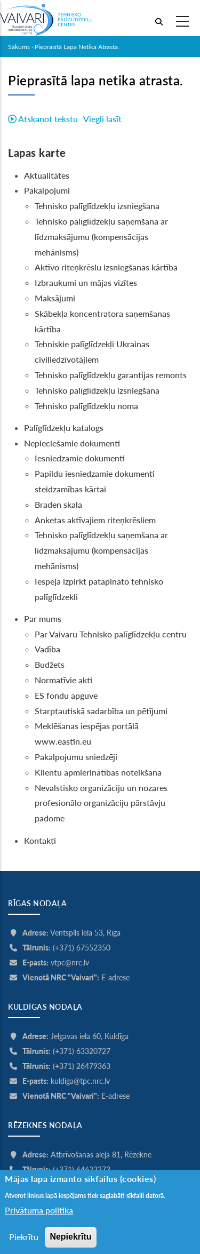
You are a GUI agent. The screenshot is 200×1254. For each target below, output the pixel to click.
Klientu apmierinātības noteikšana (98, 772)
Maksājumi (55, 298)
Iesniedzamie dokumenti (80, 458)
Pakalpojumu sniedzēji (76, 757)
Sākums (19, 47)
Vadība (47, 649)
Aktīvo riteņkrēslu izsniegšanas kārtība (106, 267)
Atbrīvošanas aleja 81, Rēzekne (101, 1154)
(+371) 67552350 (81, 947)
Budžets (50, 664)
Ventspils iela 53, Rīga (85, 932)
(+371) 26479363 (81, 1066)
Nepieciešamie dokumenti (72, 443)
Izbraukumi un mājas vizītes (86, 282)
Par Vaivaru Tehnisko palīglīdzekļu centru (111, 634)
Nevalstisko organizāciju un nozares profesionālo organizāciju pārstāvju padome (101, 803)
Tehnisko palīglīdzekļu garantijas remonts (111, 375)
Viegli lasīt (102, 119)
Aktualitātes (46, 175)
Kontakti (41, 840)
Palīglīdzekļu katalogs (63, 427)
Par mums (42, 618)
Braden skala (58, 504)
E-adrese (115, 977)
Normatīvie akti (63, 680)
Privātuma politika (39, 1226)
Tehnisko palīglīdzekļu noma (86, 406)
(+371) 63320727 (81, 1051)
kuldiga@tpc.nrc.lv (80, 1080)
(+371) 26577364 (81, 1184)
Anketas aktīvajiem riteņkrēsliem (95, 520)
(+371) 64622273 (81, 1169)
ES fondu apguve (66, 695)
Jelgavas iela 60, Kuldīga (90, 1036)
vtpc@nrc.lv (70, 962)
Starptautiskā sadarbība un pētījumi (101, 711)
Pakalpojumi (47, 190)
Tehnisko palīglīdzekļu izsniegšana (97, 206)
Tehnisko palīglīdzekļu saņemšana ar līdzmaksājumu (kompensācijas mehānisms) (101, 236)
